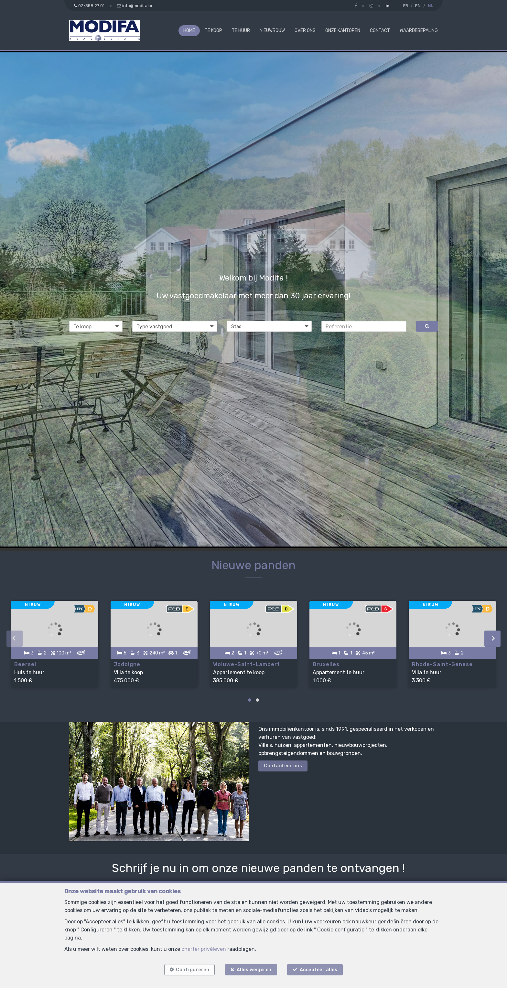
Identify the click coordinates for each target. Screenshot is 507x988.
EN (418, 5)
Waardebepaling (419, 30)
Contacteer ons (283, 764)
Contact (380, 30)
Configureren (192, 969)
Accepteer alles (319, 969)
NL (430, 5)
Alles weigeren (254, 969)
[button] (269, 326)
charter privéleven (203, 948)
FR (405, 5)
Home (189, 30)
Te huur (241, 30)
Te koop (213, 30)
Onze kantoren (342, 30)
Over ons (305, 30)
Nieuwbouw (272, 30)
